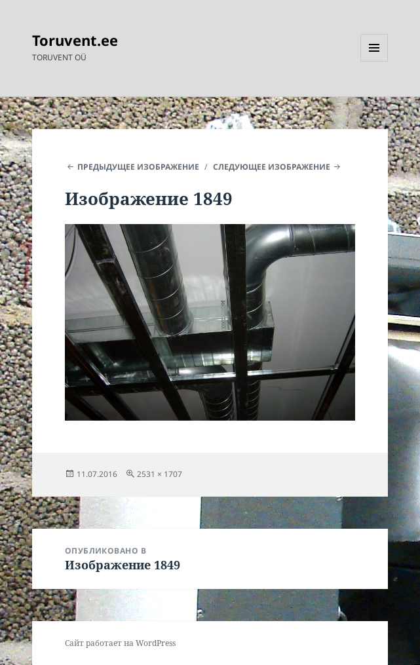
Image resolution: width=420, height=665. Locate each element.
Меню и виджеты (374, 61)
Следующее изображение (271, 166)
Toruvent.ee (75, 40)
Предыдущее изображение (138, 166)
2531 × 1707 (159, 474)
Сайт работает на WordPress (120, 643)
